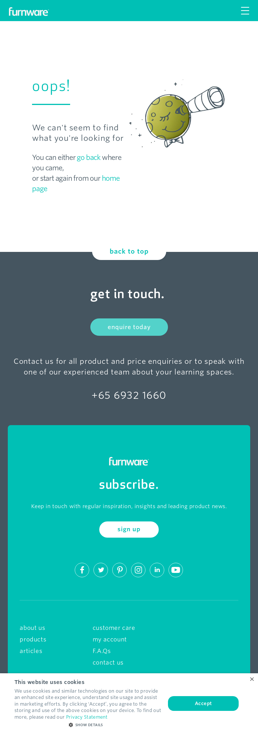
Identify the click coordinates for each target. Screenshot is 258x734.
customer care (114, 627)
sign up (128, 529)
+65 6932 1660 (129, 395)
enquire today (129, 327)
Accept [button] (203, 703)
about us (32, 627)
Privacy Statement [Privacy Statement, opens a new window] (87, 717)
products (33, 639)
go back (88, 157)
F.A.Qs (102, 651)
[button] (88, 725)
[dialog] (129, 703)
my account (110, 639)
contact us (108, 662)
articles (31, 651)
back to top (129, 251)
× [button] (251, 679)
